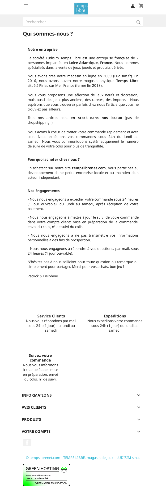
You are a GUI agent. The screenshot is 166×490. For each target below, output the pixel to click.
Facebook (27, 442)
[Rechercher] (83, 22)
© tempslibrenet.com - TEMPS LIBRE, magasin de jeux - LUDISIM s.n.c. (83, 457)
